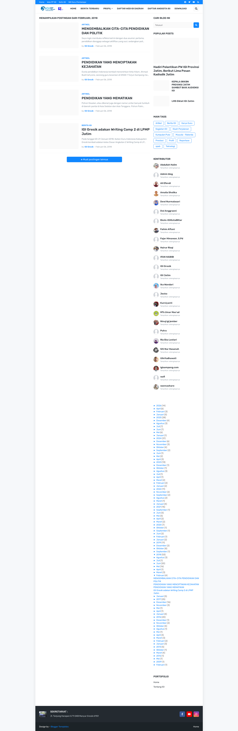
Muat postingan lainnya (95, 159)
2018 (159, 554)
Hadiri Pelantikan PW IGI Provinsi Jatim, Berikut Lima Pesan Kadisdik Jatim (176, 70)
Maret (159, 480)
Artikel (159, 123)
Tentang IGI (159, 687)
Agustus (160, 423)
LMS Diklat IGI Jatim (183, 101)
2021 (159, 507)
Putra (163, 330)
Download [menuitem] (181, 8)
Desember (161, 420)
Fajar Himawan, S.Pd (171, 238)
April (158, 408)
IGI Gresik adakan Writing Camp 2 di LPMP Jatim (116, 131)
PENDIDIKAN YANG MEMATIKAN (107, 98)
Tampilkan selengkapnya (170, 168)
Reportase (184, 140)
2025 (159, 417)
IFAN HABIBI (167, 257)
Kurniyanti (166, 303)
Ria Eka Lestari (168, 339)
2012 (159, 656)
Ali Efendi (165, 183)
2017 (158, 599)
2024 (159, 438)
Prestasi (159, 140)
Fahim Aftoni (167, 229)
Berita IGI (171, 123)
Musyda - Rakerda (184, 134)
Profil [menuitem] (107, 8)
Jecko (163, 293)
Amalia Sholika (168, 192)
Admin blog (166, 174)
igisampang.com (169, 367)
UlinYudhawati (168, 358)
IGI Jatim (165, 275)
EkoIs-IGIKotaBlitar (171, 220)
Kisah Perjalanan (181, 129)
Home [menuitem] (73, 8)
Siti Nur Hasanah (169, 349)
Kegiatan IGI (161, 129)
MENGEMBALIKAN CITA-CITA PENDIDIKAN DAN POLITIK (115, 31)
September (162, 450)
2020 (159, 525)
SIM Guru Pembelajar (77, 2)
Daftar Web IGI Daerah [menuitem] (130, 8)
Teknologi (170, 146)
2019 (159, 542)
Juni (158, 429)
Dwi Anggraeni (168, 210)
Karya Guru (187, 123)
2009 (159, 661)
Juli (158, 426)
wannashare (167, 385)
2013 (159, 647)
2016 (159, 617)
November (161, 444)
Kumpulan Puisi (163, 134)
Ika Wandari (166, 284)
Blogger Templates (60, 726)
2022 (159, 489)
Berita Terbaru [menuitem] (90, 8)
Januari (160, 414)
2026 (159, 405)
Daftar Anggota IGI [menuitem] (159, 8)
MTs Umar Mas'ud (169, 312)
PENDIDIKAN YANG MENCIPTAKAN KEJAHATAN (109, 64)
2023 (159, 462)
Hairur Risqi (166, 247)
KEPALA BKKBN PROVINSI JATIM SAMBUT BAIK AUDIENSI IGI (185, 86)
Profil (171, 140)
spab (158, 146)
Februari (160, 411)
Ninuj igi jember (168, 321)
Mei (158, 432)
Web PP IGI (51, 2)
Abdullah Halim (168, 164)
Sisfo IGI (62, 2)
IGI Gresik (165, 266)
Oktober (160, 447)
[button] (196, 8)
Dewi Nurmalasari (170, 201)
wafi (162, 376)
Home (41, 2)
